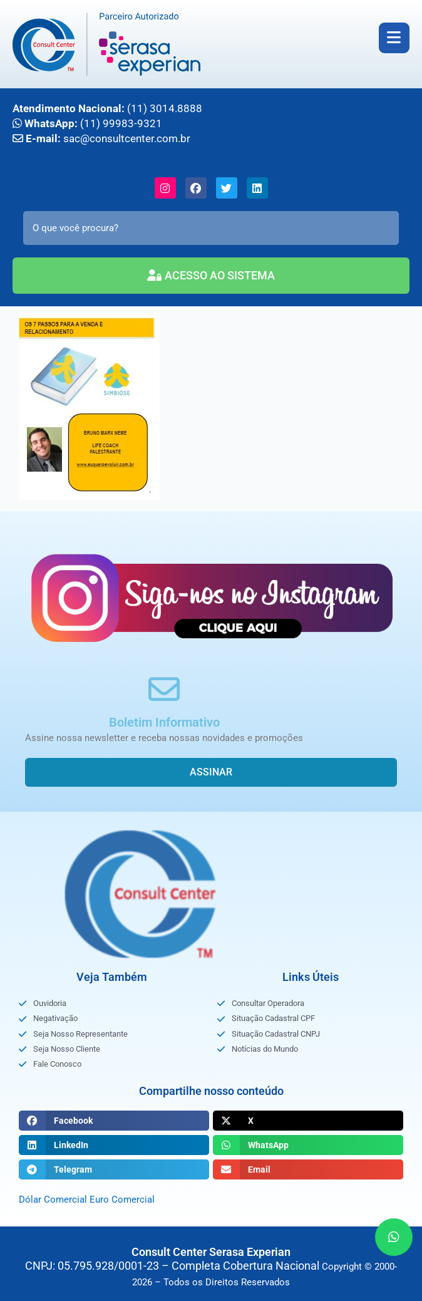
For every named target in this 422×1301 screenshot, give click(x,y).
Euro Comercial (122, 1199)
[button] (114, 1121)
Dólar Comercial (53, 1199)
